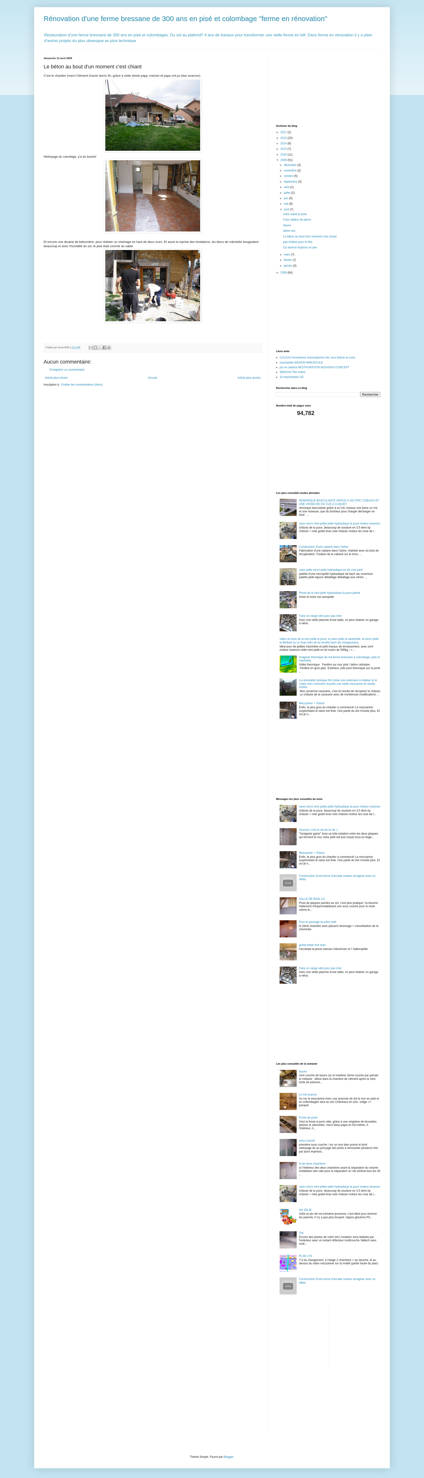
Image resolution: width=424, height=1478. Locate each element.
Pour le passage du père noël (317, 922)
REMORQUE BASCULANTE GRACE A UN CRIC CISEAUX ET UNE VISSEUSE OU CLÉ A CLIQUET (339, 502)
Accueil (152, 377)
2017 (284, 132)
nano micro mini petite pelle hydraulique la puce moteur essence (339, 523)
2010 (284, 154)
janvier (288, 265)
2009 (284, 160)
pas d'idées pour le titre (298, 242)
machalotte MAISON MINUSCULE (301, 362)
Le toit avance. (308, 1094)
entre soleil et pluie (295, 214)
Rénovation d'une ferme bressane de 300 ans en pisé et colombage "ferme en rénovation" (185, 19)
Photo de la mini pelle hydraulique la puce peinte (329, 593)
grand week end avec (312, 945)
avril (287, 209)
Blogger (228, 1457)
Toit (301, 1233)
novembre (290, 170)
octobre (289, 176)
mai (286, 203)
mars (287, 254)
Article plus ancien (249, 377)
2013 (284, 149)
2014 (284, 143)
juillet (287, 192)
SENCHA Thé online (292, 372)
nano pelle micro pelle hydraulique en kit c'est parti (331, 569)
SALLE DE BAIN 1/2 (312, 899)
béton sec (289, 230)
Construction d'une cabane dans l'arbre (323, 546)
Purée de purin (308, 1117)
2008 (284, 272)
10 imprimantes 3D (292, 377)
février (288, 260)
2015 (284, 138)
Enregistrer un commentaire (67, 369)
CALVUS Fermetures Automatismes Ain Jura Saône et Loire (317, 357)
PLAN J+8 (305, 1256)
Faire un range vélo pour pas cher (320, 616)
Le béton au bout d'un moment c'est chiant (309, 236)
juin (286, 198)
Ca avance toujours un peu (300, 247)
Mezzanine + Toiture (312, 703)
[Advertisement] (311, 86)
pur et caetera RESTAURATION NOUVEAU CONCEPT (314, 367)
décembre (290, 165)
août (287, 187)
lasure (287, 225)
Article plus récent (56, 377)
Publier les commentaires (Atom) (82, 384)
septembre (291, 181)
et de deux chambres (312, 1163)
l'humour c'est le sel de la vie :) (318, 829)
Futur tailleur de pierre (297, 219)
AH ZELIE (305, 1210)
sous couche (307, 1140)
